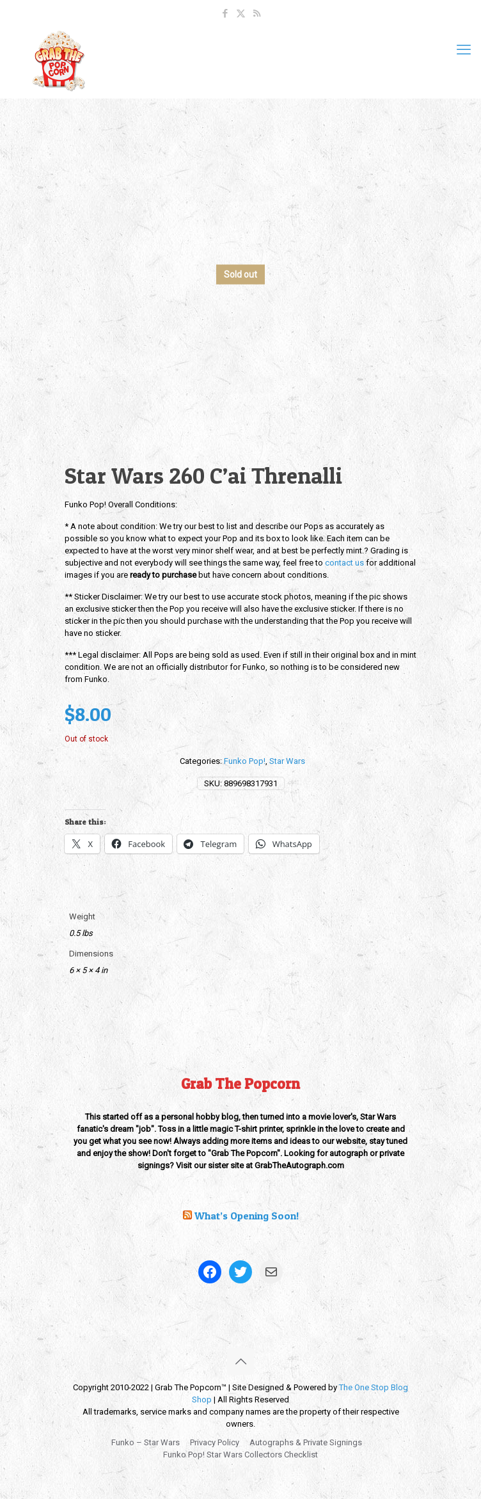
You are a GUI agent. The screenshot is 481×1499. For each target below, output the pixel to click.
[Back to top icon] (240, 1361)
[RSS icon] (257, 13)
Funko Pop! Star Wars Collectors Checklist (240, 1454)
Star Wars (287, 761)
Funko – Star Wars (145, 1442)
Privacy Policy (214, 1442)
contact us (344, 562)
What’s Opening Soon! (246, 1215)
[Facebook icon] (225, 13)
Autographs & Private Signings (305, 1442)
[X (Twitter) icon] (241, 13)
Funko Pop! (244, 761)
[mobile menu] (464, 50)
